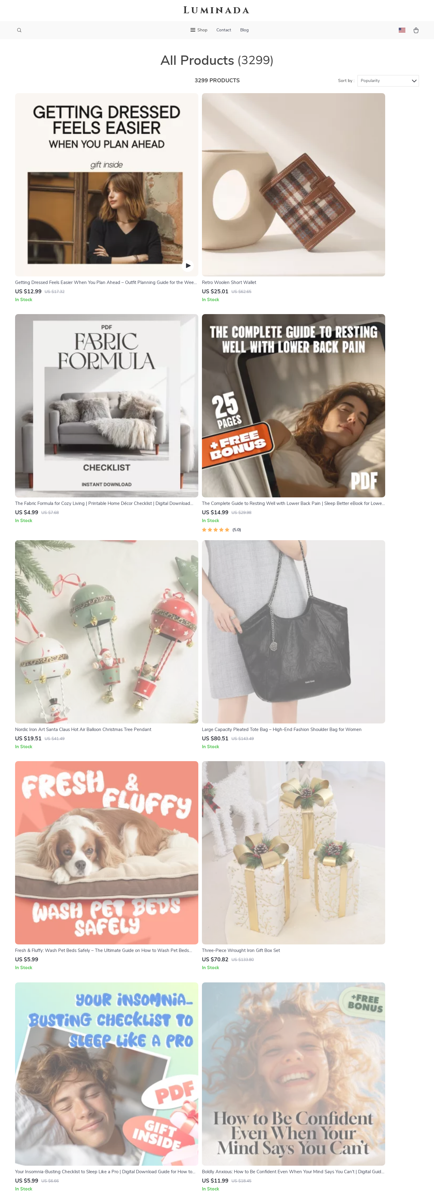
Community (167, 1145)
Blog (244, 30)
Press (162, 1075)
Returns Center (250, 1065)
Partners (165, 1115)
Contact (223, 30)
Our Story (166, 1035)
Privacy (191, 1179)
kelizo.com (324, 1035)
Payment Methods (253, 1075)
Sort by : (346, 82)
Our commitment (331, 1070)
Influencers (167, 1085)
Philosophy (167, 1135)
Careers (163, 1065)
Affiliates (165, 1095)
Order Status (248, 1085)
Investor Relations (175, 1105)
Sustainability (170, 1125)
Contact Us (246, 1035)
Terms (178, 1179)
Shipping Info (249, 1045)
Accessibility (211, 1179)
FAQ (239, 1055)
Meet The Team (171, 1055)
